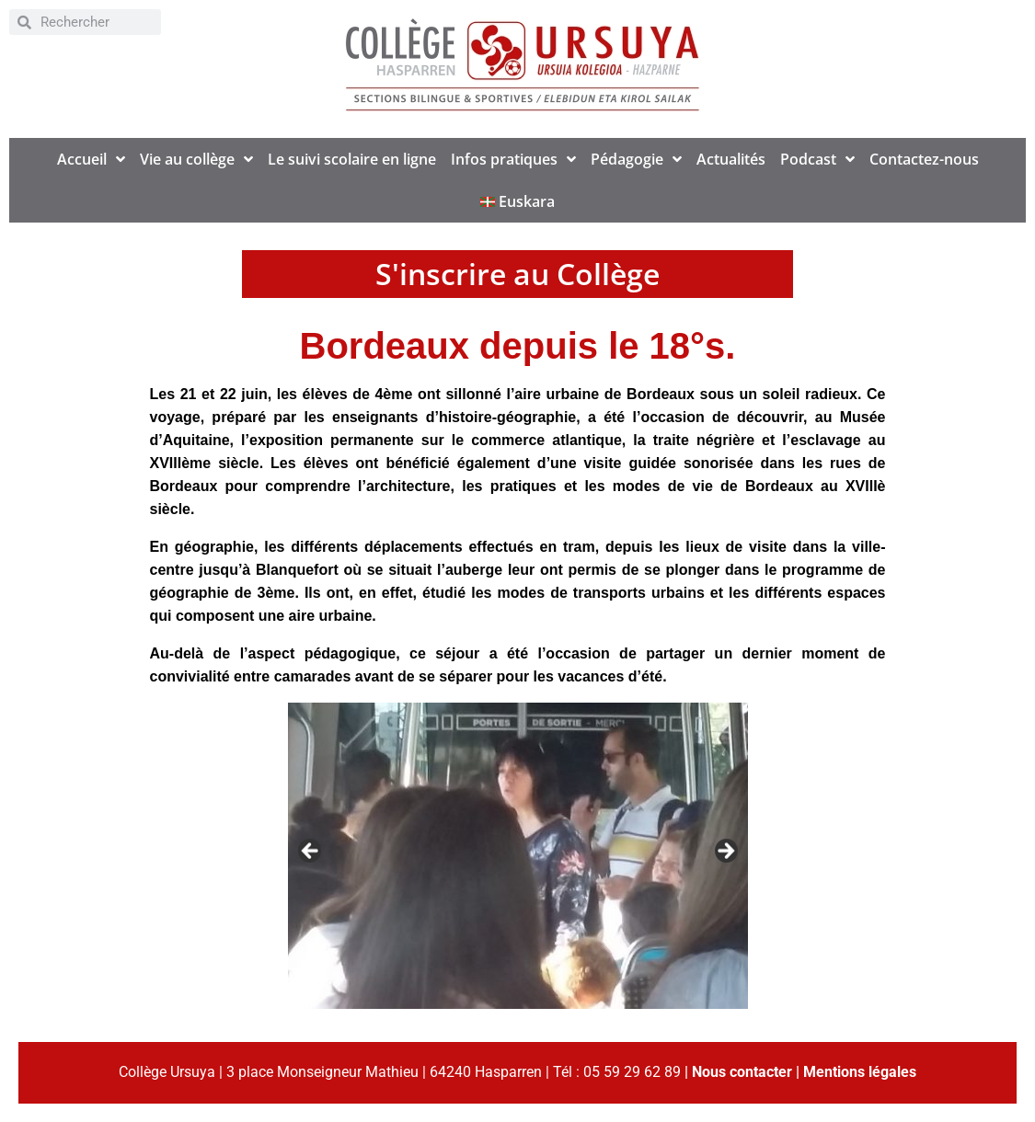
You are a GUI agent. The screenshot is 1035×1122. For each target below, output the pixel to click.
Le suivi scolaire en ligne (352, 159)
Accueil (91, 159)
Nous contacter (742, 1072)
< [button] (311, 851)
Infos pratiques (513, 159)
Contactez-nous (924, 159)
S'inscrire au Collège (517, 273)
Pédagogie (636, 159)
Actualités (730, 159)
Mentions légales (859, 1072)
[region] (518, 856)
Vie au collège (196, 159)
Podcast (817, 159)
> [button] (725, 851)
